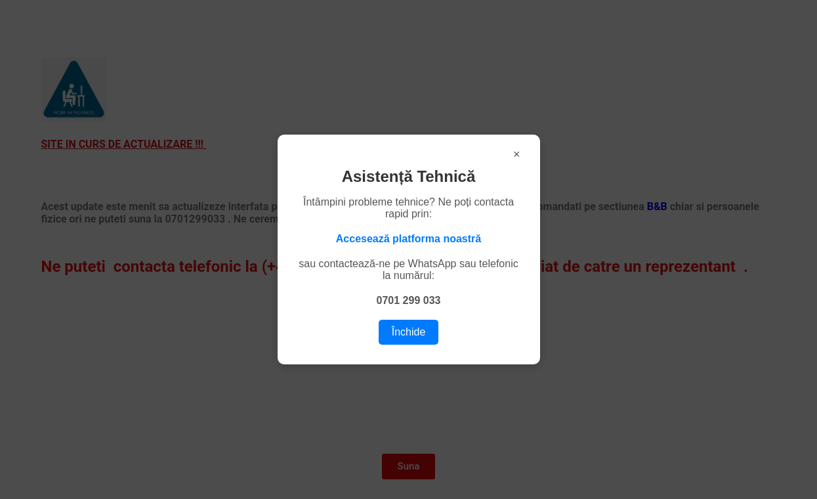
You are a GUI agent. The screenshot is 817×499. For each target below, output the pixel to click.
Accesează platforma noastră (408, 238)
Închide (409, 331)
